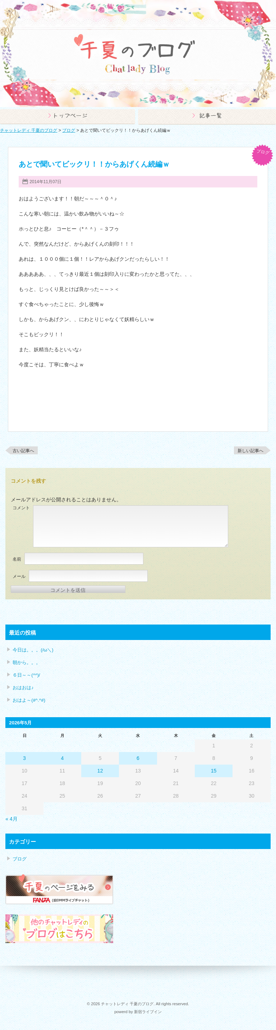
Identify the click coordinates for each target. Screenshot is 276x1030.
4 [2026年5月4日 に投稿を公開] (62, 758)
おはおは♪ (23, 687)
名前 (17, 559)
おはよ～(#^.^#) (29, 700)
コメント (21, 507)
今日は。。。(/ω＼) (33, 650)
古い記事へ (23, 450)
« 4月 (11, 819)
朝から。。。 (27, 662)
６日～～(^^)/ (26, 675)
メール (19, 576)
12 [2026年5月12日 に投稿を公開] (100, 771)
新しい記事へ (250, 450)
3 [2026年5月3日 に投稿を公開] (24, 758)
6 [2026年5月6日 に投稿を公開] (138, 758)
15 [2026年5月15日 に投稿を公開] (214, 771)
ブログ (263, 152)
